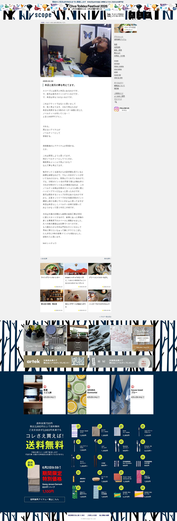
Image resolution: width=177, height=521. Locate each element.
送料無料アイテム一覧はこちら (44, 499)
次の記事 (44, 258)
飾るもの (117, 53)
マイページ (118, 99)
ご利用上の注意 (92, 515)
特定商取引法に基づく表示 (76, 515)
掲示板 (116, 88)
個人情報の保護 (104, 515)
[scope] (42, 15)
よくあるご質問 (119, 96)
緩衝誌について (119, 85)
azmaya (117, 63)
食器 (115, 44)
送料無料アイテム (120, 39)
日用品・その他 (119, 56)
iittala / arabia (119, 66)
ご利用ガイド (118, 93)
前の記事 (107, 258)
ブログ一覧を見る (105, 317)
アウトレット (118, 36)
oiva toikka (118, 69)
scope (116, 61)
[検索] (115, 102)
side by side (118, 78)
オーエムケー (118, 82)
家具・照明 (118, 50)
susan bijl (117, 75)
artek (116, 72)
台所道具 (117, 47)
